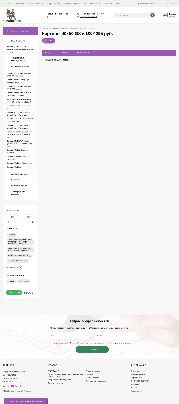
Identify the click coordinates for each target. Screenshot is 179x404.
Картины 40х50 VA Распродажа (19, 163)
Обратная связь (54, 4)
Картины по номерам (59, 28)
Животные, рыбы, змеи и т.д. (19, 256)
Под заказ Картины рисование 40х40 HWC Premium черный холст (19, 134)
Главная (6, 4)
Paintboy (11, 281)
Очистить (28, 292)
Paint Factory (23, 281)
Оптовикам (95, 4)
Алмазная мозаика (93, 371)
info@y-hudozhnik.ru (88, 17)
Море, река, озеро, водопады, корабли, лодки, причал (20, 249)
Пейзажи (11, 235)
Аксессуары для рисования (96, 381)
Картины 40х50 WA (14, 167)
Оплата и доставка (36, 4)
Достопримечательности (18, 261)
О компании (18, 4)
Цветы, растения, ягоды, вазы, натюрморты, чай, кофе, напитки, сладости (20, 242)
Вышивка (89, 374)
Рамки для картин (92, 378)
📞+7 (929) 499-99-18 (86, 14)
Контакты (108, 4)
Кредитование (136, 391)
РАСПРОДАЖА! (53, 371)
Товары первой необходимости (59, 380)
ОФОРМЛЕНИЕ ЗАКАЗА (75, 4)
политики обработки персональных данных (114, 343)
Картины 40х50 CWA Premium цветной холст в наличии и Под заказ (19, 143)
